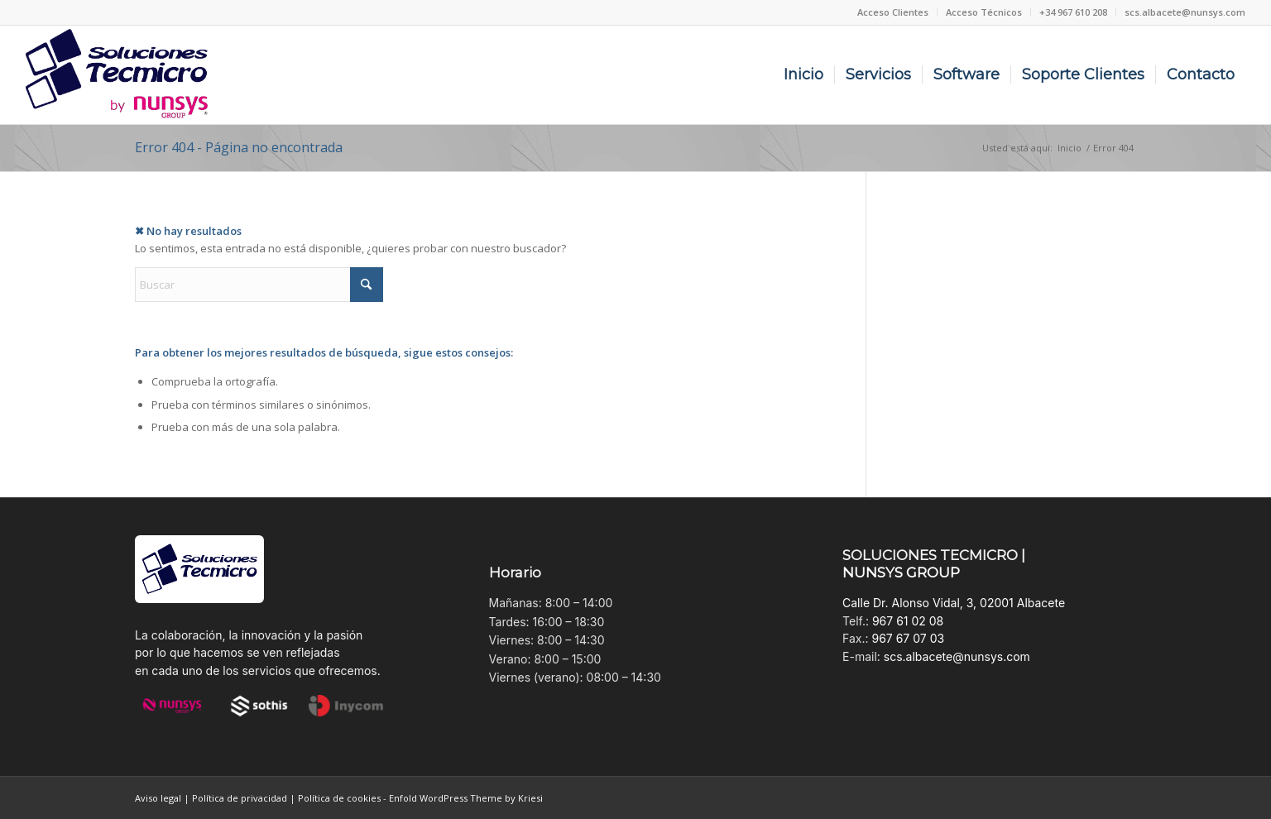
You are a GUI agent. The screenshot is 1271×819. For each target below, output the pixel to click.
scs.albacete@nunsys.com (1185, 12)
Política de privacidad (239, 798)
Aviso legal (158, 798)
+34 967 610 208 (1073, 12)
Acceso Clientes (892, 12)
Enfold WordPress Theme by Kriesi (466, 798)
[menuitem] (893, 12)
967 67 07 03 (907, 638)
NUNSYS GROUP (901, 572)
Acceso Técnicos (984, 12)
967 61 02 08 (907, 621)
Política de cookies (339, 798)
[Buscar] (259, 284)
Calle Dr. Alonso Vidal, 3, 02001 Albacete (953, 603)
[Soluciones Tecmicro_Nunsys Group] (117, 75)
